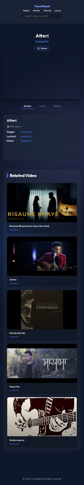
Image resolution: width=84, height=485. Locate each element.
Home (26, 10)
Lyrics (58, 10)
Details (27, 106)
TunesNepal (42, 6)
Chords (47, 10)
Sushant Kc (42, 41)
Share (42, 48)
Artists (36, 10)
